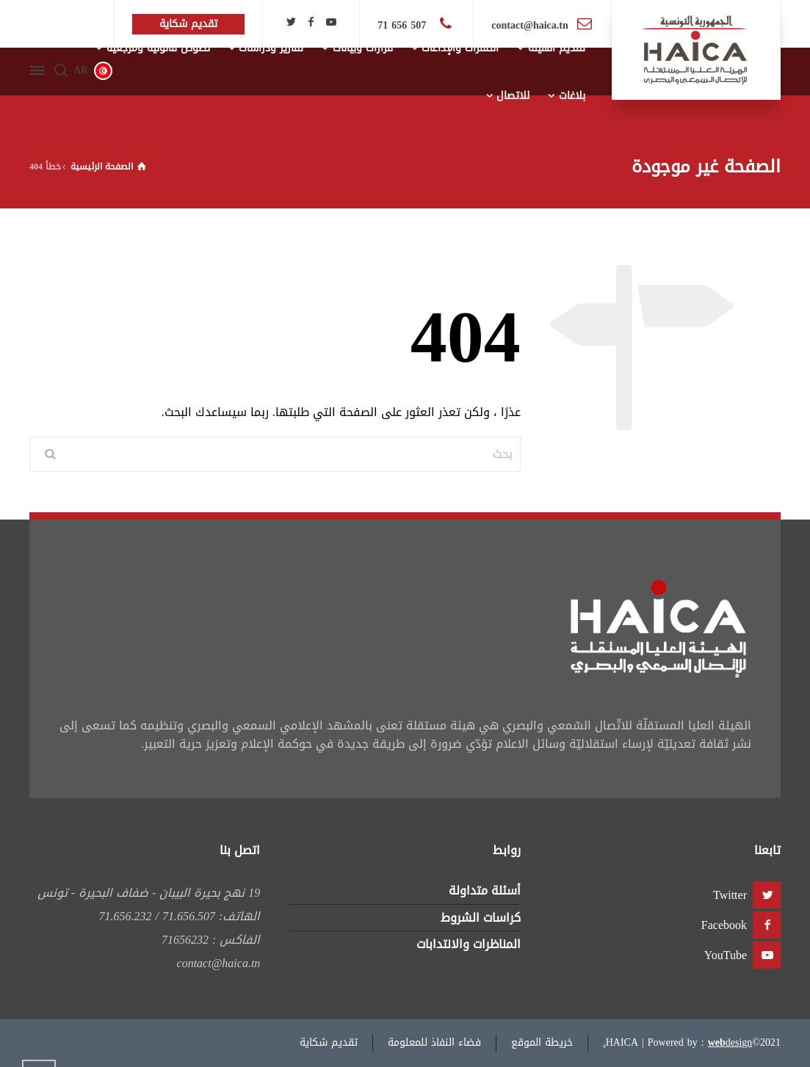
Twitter (730, 895)
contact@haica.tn (529, 25)
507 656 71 (403, 25)
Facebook (724, 925)
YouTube (725, 955)
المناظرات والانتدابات (468, 944)
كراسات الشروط (481, 917)
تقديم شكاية (329, 1042)
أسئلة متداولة (485, 890)
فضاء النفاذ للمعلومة (434, 1042)
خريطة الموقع (542, 1042)
